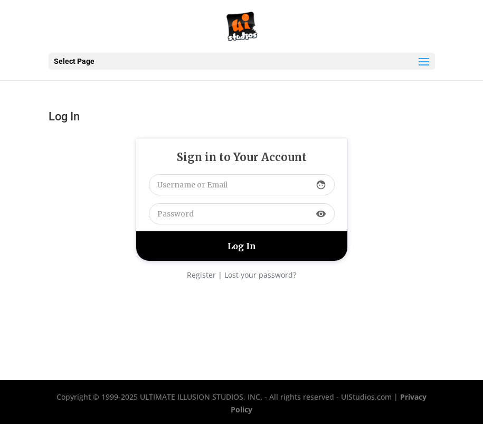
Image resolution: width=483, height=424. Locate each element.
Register (201, 275)
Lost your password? (260, 275)
